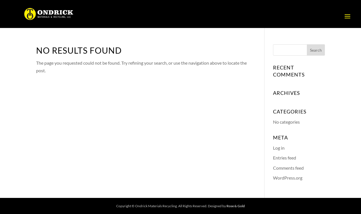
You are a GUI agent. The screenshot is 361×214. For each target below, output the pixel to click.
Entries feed (284, 157)
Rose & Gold (235, 206)
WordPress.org (287, 177)
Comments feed (288, 168)
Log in (279, 147)
